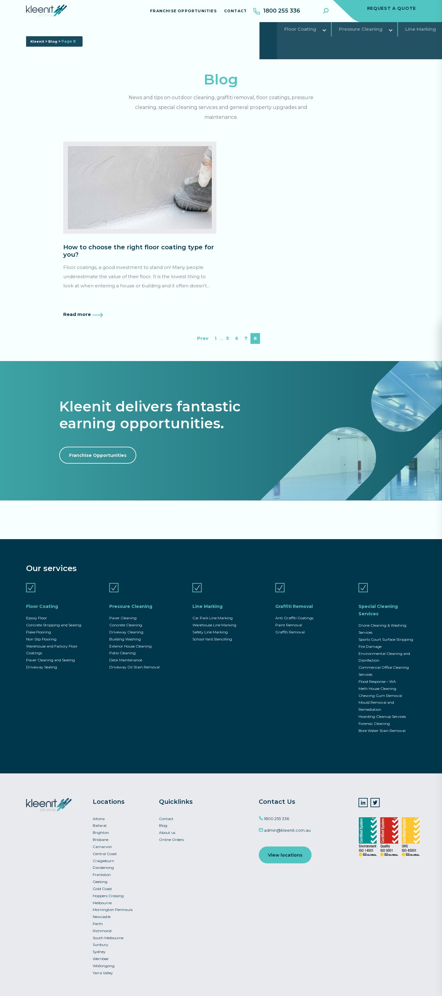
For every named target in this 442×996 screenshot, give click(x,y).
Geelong (100, 879)
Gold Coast (102, 886)
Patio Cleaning (122, 646)
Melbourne (102, 900)
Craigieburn (103, 857)
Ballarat (100, 821)
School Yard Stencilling (212, 632)
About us (167, 828)
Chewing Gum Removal (380, 690)
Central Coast (105, 850)
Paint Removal (288, 618)
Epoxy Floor (36, 611)
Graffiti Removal (216, 35)
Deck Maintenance (125, 654)
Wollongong (103, 965)
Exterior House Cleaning (130, 639)
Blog (54, 55)
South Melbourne (108, 936)
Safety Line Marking (210, 625)
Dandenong (103, 864)
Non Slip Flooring (41, 632)
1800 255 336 (274, 814)
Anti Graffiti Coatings (294, 611)
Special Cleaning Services (285, 35)
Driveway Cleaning (126, 625)
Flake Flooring (38, 625)
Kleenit (38, 55)
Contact (230, 13)
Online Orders (171, 836)
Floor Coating (48, 35)
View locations (286, 851)
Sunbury (100, 943)
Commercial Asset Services (368, 35)
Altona (99, 814)
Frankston (102, 872)
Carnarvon (102, 843)
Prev (202, 341)
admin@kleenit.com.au (285, 825)
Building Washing (125, 632)
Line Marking (162, 35)
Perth (98, 922)
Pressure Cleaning (105, 35)
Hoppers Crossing (108, 893)
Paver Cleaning (123, 611)
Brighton (101, 828)
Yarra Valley (103, 972)
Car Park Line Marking (212, 611)
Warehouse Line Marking (214, 618)
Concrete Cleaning (125, 618)
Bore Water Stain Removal (382, 726)
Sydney (99, 950)
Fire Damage (370, 640)
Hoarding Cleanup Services (382, 711)
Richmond (102, 929)
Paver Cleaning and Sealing (50, 654)
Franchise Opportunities (178, 13)
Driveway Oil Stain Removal (134, 661)
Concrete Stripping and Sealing (53, 618)
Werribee (100, 957)
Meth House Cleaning (377, 683)
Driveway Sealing (41, 661)
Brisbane (100, 836)
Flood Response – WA (377, 676)
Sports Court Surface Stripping (386, 632)
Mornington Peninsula (113, 907)
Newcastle (101, 914)
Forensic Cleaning (374, 719)
